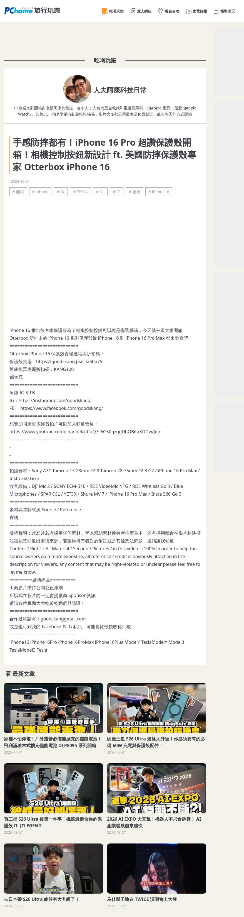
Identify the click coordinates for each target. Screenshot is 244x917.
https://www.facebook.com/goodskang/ (61, 408)
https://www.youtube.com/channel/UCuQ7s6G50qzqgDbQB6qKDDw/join (85, 432)
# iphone (40, 191)
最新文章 (24, 674)
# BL (61, 191)
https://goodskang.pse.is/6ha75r (70, 361)
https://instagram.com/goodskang (54, 400)
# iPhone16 (158, 191)
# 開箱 (18, 191)
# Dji (100, 191)
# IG (117, 191)
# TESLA (80, 191)
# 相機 (134, 191)
